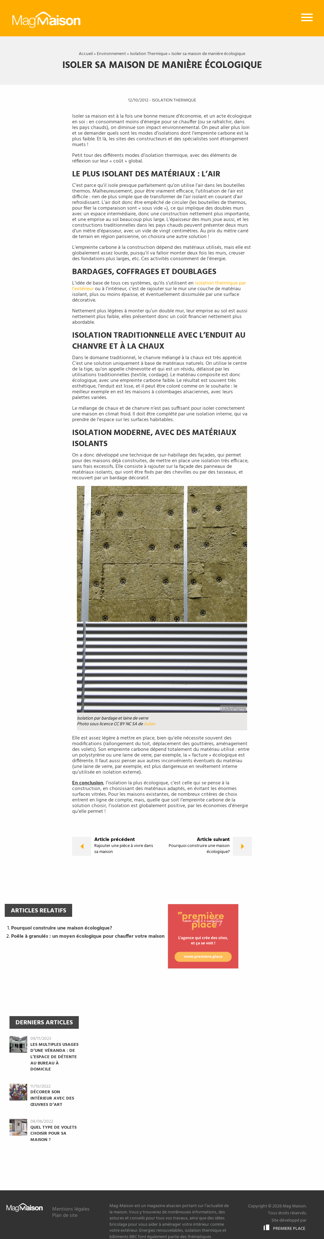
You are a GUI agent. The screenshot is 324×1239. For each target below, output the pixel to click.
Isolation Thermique (148, 54)
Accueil (86, 54)
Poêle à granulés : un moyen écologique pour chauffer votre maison (88, 936)
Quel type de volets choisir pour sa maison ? (53, 1134)
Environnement (111, 54)
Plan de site (65, 1215)
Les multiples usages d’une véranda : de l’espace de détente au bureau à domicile (54, 1057)
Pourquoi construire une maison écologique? (61, 928)
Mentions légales (71, 1209)
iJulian (149, 724)
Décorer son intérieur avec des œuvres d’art (52, 1098)
